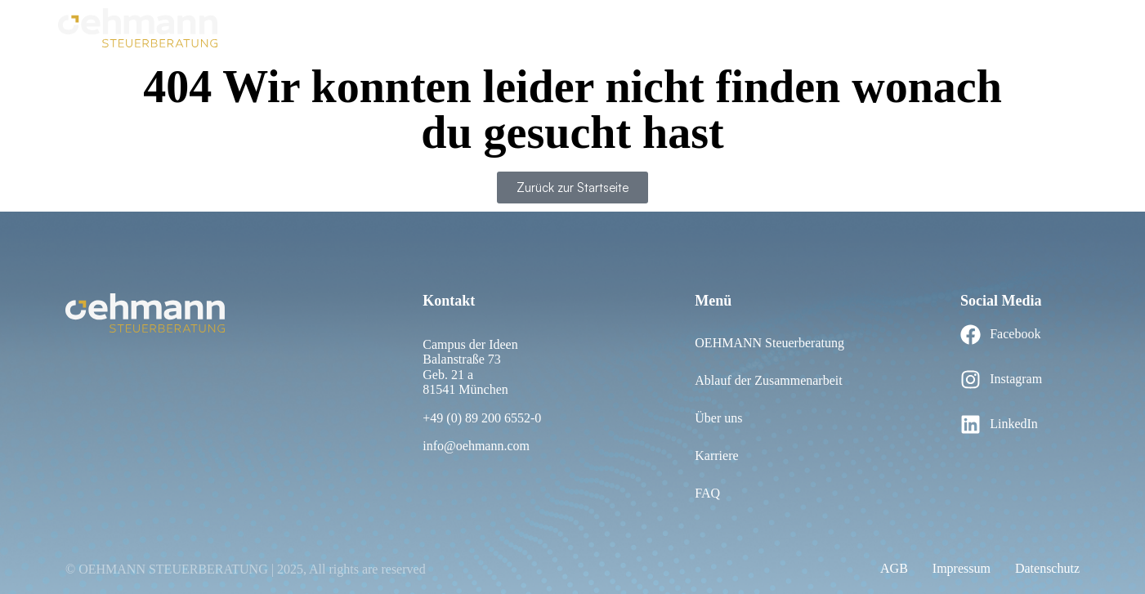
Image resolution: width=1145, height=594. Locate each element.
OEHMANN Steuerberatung (363, 27)
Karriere (1066, 27)
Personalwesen (903, 27)
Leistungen (995, 27)
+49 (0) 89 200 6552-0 (482, 418)
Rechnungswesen (791, 27)
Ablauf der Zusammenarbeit (536, 27)
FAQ (711, 27)
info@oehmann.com (476, 446)
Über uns (657, 27)
